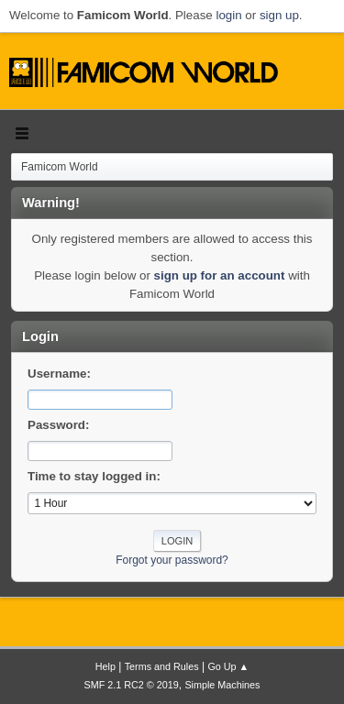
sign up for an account (219, 275)
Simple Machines (222, 684)
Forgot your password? (172, 560)
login (228, 15)
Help (105, 666)
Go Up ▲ (228, 666)
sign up (279, 15)
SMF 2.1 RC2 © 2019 (131, 684)
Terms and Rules (162, 666)
